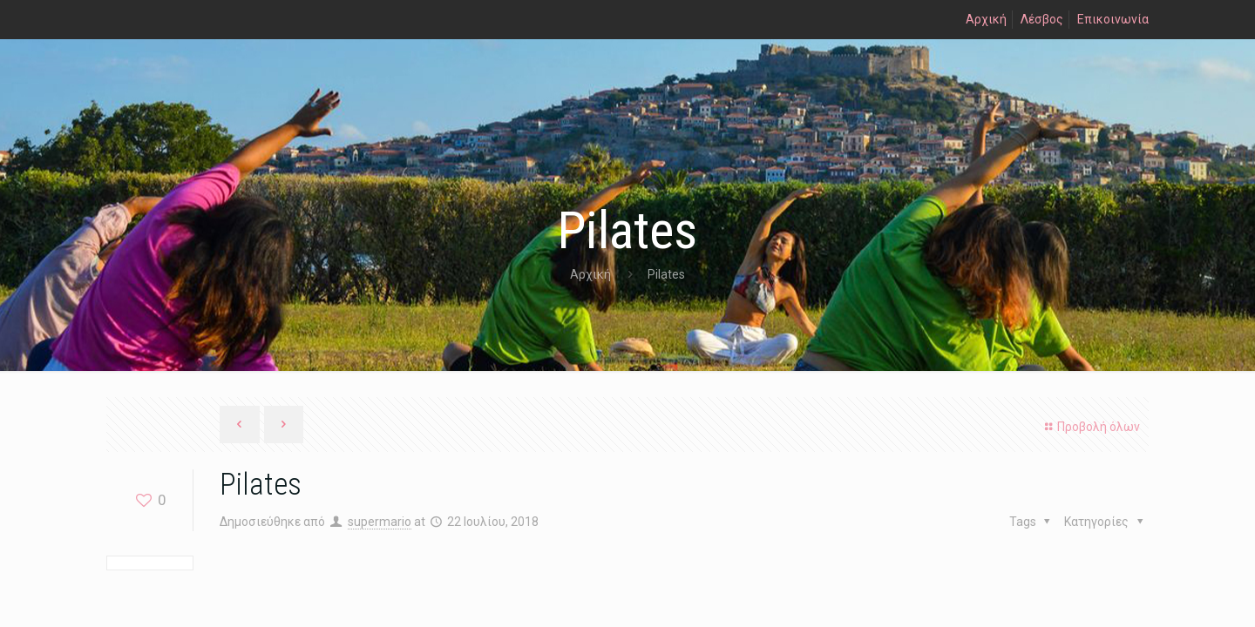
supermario (379, 522)
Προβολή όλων (1090, 427)
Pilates (666, 274)
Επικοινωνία (1113, 19)
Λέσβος (1042, 19)
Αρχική (986, 19)
